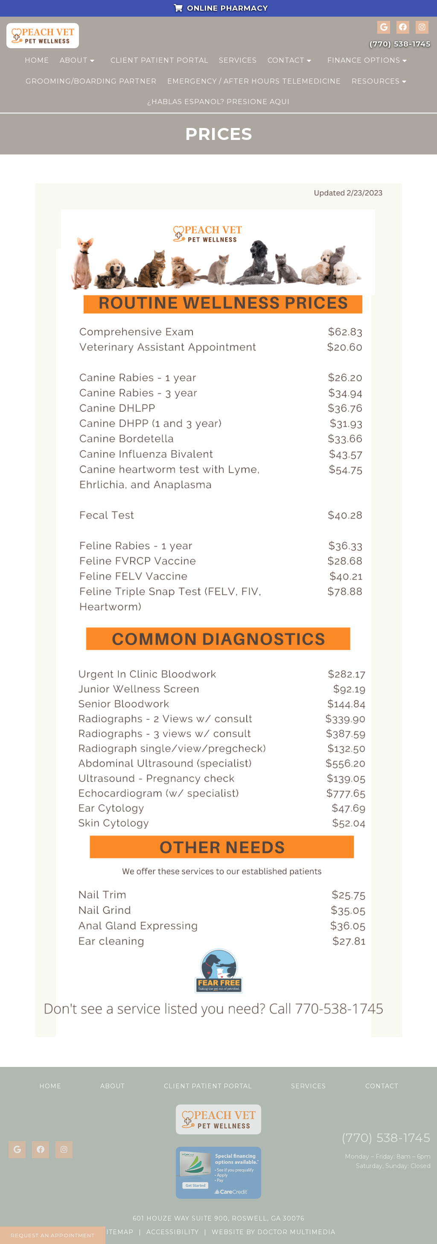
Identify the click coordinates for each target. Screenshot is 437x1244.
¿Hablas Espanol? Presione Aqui (218, 102)
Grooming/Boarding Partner (91, 81)
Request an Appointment (53, 1235)
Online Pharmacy (218, 8)
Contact (286, 60)
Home (37, 60)
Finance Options (363, 60)
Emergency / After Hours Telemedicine (254, 81)
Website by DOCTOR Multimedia (273, 1232)
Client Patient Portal (159, 60)
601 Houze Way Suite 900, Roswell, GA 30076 (218, 1218)
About (74, 60)
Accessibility (172, 1232)
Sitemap (118, 1232)
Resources (376, 81)
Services (238, 60)
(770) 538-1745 (400, 44)
